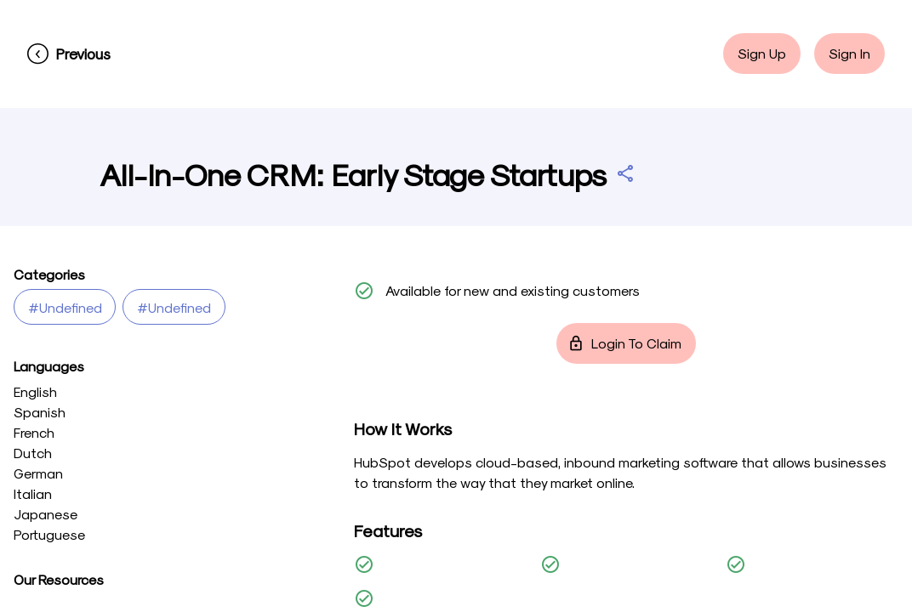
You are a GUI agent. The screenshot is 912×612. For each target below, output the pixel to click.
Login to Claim (626, 343)
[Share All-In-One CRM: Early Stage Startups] (625, 173)
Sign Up (762, 53)
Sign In (849, 53)
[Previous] (69, 54)
